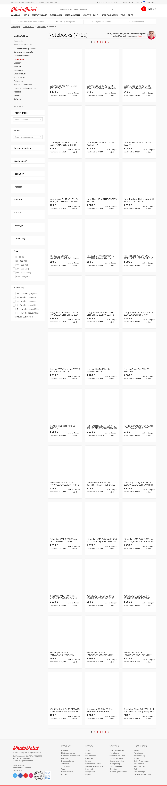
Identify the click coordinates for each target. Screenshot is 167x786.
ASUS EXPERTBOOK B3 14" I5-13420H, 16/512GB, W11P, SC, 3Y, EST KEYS (101, 597)
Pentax (136, 750)
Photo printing (115, 764)
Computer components (23, 52)
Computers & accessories (70, 756)
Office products (20, 74)
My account (129, 2)
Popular (88, 774)
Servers (17, 95)
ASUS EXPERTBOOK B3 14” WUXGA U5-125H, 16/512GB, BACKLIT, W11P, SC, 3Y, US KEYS (139, 597)
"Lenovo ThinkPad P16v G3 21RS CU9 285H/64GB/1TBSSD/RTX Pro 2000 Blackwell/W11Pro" (138, 370)
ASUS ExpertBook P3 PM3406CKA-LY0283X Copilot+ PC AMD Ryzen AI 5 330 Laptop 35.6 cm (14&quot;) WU (101, 653)
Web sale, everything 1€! (94, 766)
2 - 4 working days (26, 297)
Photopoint (25, 9)
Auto (130, 15)
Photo (25, 15)
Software (17, 99)
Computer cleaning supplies (25, 48)
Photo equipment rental (118, 772)
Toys (122, 15)
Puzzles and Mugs (116, 758)
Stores (109, 2)
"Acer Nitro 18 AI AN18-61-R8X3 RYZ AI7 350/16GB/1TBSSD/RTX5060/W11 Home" (102, 200)
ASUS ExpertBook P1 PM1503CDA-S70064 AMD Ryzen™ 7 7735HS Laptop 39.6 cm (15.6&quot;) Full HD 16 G (64, 653)
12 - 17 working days (27, 293)
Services (100, 2)
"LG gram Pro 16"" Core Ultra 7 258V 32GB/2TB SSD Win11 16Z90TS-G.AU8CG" (138, 314)
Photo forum (138, 753)
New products (90, 772)
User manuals (139, 764)
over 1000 (23, 276)
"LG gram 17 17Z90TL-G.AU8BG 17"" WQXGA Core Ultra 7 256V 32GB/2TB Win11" (64, 314)
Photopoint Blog (139, 756)
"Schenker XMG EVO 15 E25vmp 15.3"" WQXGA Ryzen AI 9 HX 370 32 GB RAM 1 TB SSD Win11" (139, 540)
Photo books (114, 753)
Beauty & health (90, 15)
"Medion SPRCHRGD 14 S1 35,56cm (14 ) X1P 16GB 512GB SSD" (101, 483)
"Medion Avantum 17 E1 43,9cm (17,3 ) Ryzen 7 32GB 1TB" (138, 427)
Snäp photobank (140, 766)
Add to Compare (74, 93)
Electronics (56, 15)
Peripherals (18, 81)
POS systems (19, 77)
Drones (64, 774)
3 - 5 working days (26, 301)
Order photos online (117, 761)
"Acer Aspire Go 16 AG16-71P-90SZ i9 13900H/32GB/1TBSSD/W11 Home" (138, 144)
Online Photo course (141, 761)
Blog (116, 2)
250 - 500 (22, 269)
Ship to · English (145, 2)
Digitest (136, 758)
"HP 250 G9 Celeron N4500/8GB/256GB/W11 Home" (64, 257)
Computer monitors (22, 55)
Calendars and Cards (117, 756)
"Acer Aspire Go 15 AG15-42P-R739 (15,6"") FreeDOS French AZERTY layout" (138, 87)
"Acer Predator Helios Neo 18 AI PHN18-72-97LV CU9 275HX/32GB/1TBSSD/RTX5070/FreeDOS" (139, 200)
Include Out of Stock (24, 317)
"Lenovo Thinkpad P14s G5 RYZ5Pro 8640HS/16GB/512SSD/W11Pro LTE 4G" (64, 427)
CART (149, 9)
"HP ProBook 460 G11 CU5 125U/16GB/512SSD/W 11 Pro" (138, 257)
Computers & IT (39, 15)
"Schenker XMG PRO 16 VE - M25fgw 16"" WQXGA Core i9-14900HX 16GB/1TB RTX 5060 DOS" (64, 597)
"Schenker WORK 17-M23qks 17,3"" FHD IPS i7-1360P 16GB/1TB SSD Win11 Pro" (63, 540)
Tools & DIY (65, 766)
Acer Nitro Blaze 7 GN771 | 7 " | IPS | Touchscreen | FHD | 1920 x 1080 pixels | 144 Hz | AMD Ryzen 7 (139, 710)
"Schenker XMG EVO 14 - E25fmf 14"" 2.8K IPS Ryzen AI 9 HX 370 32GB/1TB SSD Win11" (102, 540)
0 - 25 (20, 257)
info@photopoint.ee (26, 761)
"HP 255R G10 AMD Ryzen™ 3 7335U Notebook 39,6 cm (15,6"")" (100, 257)
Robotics (17, 92)
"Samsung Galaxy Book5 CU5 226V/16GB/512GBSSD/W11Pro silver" (138, 483)
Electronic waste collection (143, 774)
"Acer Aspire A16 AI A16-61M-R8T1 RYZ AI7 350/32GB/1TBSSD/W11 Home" (64, 87)
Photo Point (27, 748)
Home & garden (72, 15)
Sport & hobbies (110, 15)
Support (88, 753)
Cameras (15, 15)
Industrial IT (18, 66)
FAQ (135, 769)
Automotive (65, 764)
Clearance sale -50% (93, 764)
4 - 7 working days (26, 305)
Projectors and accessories (25, 88)
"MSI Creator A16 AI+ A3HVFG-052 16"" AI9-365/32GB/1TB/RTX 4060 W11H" (102, 427)
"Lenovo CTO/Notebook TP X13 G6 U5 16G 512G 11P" (65, 370)
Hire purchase (90, 756)
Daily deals (89, 769)
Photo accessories (68, 753)
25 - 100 (21, 261)
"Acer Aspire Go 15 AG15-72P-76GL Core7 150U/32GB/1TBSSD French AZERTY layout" (101, 144)
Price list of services (117, 750)
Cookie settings (139, 772)
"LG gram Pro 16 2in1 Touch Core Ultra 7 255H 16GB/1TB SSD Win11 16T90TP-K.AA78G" (101, 314)
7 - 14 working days (27, 313)
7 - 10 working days (27, 309)
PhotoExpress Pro (116, 766)
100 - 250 (22, 265)
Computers (41, 27)
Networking (18, 70)
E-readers (18, 63)
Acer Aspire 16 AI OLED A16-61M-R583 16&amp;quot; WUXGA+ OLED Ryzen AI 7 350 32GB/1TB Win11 (101, 710)
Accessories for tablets (23, 44)
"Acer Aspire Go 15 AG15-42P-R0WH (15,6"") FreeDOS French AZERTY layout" (101, 87)
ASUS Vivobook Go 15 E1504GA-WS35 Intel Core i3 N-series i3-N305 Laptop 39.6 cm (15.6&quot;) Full (65, 710)
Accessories (18, 41)
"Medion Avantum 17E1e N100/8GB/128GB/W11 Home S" (65, 483)
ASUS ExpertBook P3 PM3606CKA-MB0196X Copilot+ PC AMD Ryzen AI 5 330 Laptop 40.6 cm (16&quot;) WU (139, 653)
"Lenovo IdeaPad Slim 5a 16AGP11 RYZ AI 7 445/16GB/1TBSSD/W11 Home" (101, 370)
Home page (15, 27)
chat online (141, 36)
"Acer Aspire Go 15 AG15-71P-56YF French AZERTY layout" (64, 144)
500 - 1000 (23, 272)
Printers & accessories (23, 84)
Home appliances (67, 761)
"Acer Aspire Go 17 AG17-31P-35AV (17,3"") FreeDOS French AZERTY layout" (64, 200)
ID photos (113, 769)
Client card (89, 758)
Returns (88, 761)
